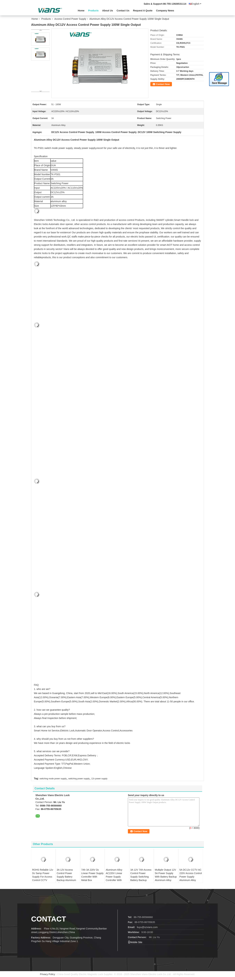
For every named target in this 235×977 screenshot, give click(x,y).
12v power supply (99, 778)
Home (81, 10)
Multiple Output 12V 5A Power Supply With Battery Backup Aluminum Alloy (166, 875)
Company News (165, 10)
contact (48, 919)
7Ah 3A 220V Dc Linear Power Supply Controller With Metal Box (92, 875)
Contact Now (163, 84)
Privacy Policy (47, 974)
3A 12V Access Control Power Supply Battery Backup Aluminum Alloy (66, 876)
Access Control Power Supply (70, 19)
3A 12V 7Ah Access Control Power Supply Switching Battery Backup (140, 875)
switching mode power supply (53, 778)
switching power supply (79, 778)
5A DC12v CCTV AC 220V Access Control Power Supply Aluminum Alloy (190, 875)
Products (93, 10)
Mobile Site (135, 942)
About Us (107, 10)
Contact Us (123, 10)
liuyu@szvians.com (147, 927)
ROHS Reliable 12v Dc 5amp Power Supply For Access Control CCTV (42, 875)
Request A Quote (143, 10)
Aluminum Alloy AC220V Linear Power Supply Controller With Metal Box (114, 876)
